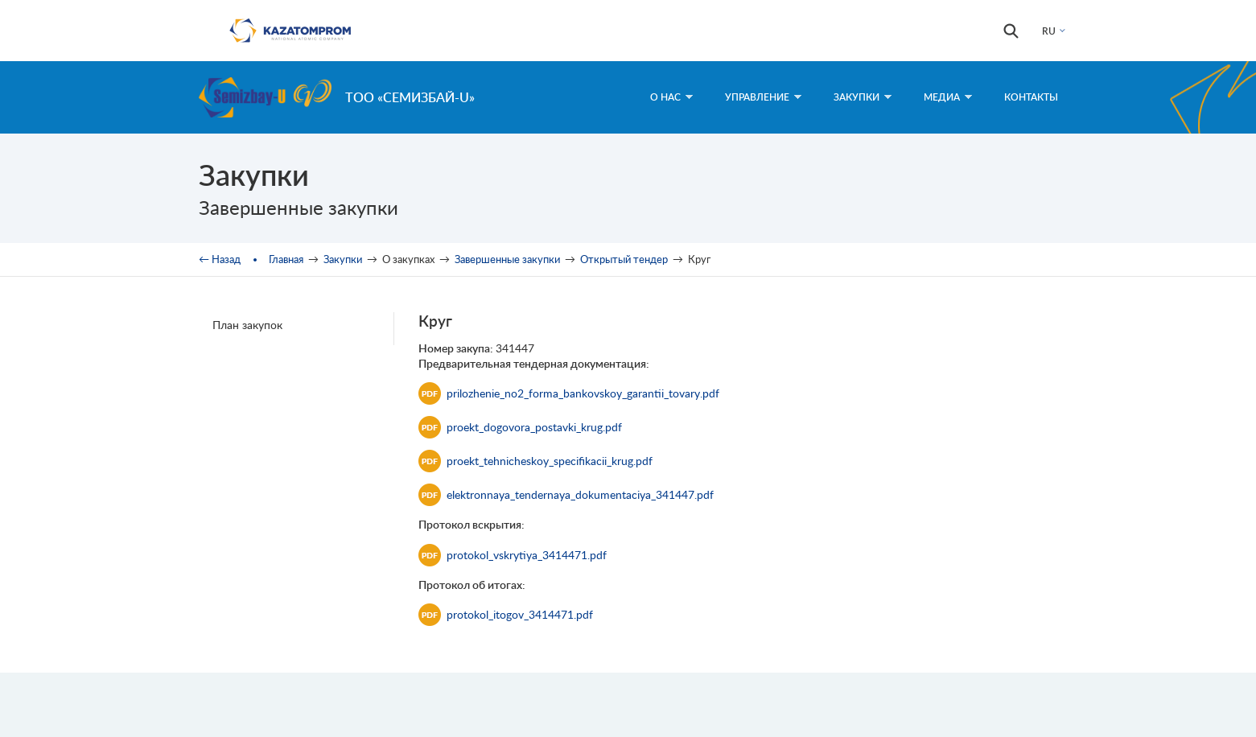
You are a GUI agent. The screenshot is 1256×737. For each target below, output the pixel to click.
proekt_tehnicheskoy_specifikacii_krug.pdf (535, 461)
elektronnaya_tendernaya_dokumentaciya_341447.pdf (566, 495)
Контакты (1031, 97)
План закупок (247, 324)
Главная (286, 259)
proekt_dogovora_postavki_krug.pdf (520, 427)
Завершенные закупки (507, 259)
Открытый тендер (624, 259)
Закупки (863, 97)
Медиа (948, 97)
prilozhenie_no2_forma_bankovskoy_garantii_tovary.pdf (568, 393)
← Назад (220, 259)
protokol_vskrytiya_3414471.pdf (512, 555)
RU (1049, 31)
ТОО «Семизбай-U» (410, 97)
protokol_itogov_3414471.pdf (505, 614)
